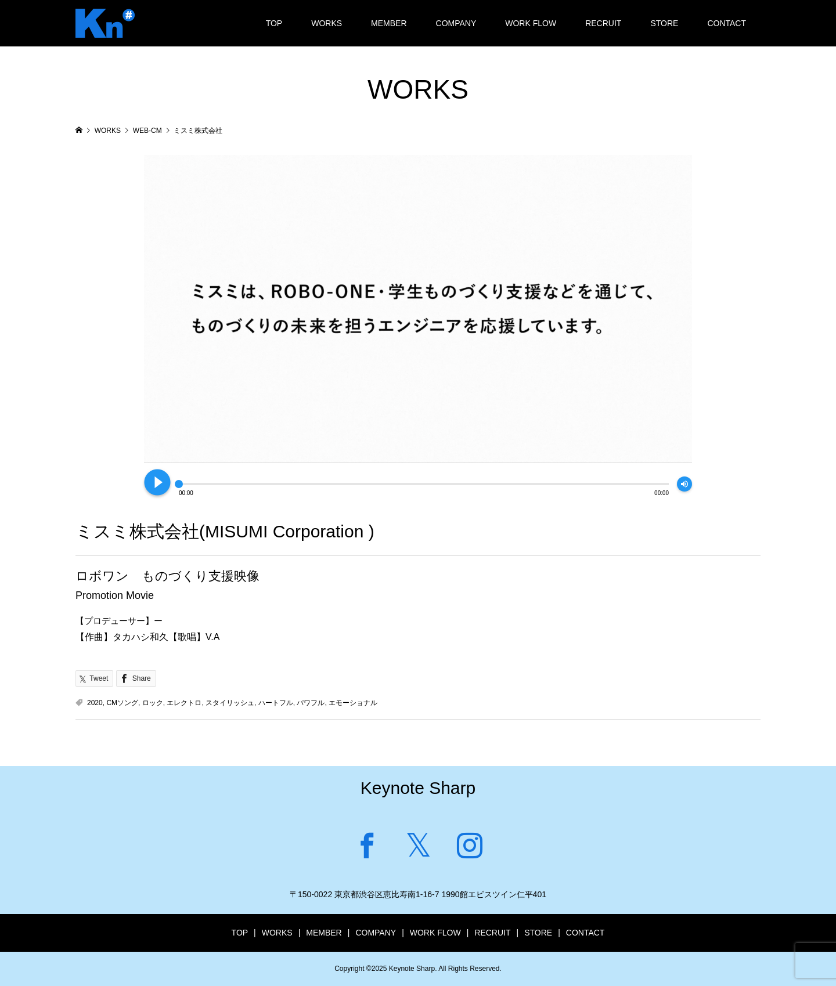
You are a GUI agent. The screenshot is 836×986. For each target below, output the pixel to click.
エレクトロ (184, 703)
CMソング (122, 703)
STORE (664, 23)
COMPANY (456, 23)
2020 (95, 703)
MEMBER (388, 23)
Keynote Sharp (418, 787)
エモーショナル (353, 703)
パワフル (311, 703)
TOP (274, 23)
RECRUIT (603, 23)
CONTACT (726, 23)
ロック (152, 703)
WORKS (326, 23)
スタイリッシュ (230, 703)
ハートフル (275, 703)
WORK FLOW (530, 23)
